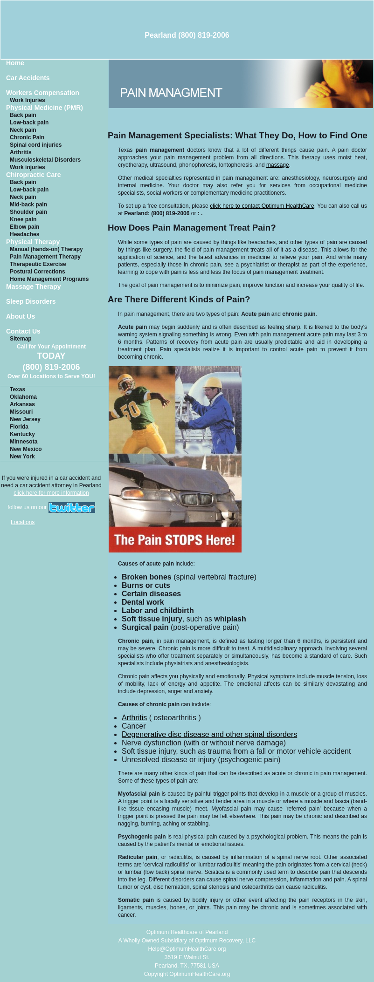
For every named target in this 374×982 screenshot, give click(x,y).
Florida (19, 426)
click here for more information (51, 493)
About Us (20, 316)
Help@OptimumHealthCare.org (187, 949)
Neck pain (23, 130)
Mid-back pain (28, 204)
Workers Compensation (42, 92)
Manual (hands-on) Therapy (46, 249)
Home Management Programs (49, 279)
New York (22, 456)
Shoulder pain (28, 212)
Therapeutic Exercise (38, 264)
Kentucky (22, 434)
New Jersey (25, 419)
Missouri (21, 412)
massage (277, 165)
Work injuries (27, 167)
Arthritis (21, 152)
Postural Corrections (37, 271)
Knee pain (23, 219)
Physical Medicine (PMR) (44, 107)
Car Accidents (28, 78)
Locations (23, 522)
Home (15, 63)
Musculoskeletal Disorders (45, 160)
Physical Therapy (33, 242)
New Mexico (26, 449)
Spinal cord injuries (36, 145)
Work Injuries (27, 100)
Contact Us (23, 331)
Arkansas (22, 404)
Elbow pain (24, 227)
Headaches (24, 234)
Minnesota (23, 441)
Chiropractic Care (33, 174)
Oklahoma (23, 397)
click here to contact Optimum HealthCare (262, 206)
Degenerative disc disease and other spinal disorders (209, 734)
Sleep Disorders (31, 301)
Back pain (23, 115)
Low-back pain (29, 122)
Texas (17, 389)
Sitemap (21, 338)
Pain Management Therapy (45, 256)
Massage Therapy (33, 286)
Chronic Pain (27, 137)
